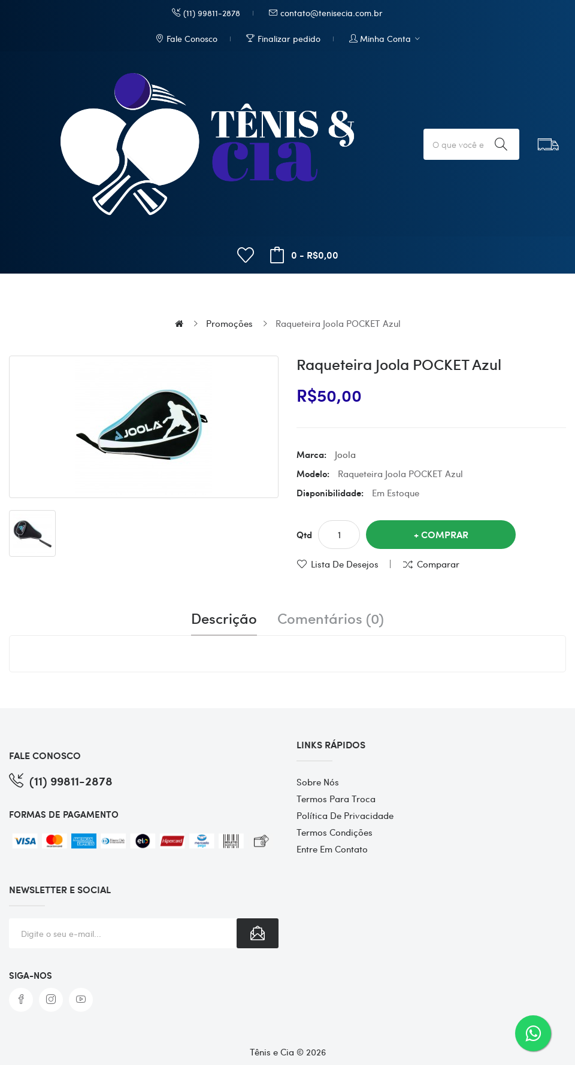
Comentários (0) (330, 618)
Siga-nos (30, 975)
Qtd (304, 534)
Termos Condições (334, 832)
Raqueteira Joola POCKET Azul (338, 323)
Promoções (229, 323)
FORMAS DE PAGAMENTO (64, 814)
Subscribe (258, 933)
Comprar (444, 534)
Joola (345, 454)
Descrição (224, 618)
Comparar (438, 564)
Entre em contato (332, 848)
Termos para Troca (336, 798)
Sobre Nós (317, 781)
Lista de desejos (345, 564)
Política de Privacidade (345, 815)
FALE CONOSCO (45, 755)
